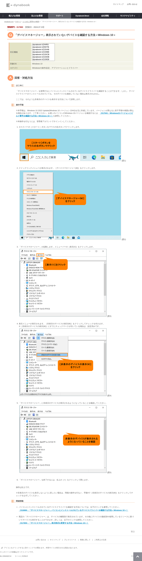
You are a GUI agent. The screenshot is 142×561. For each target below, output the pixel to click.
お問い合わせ (132, 4)
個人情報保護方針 (6, 556)
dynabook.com (8, 21)
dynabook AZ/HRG (43, 44)
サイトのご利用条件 (21, 556)
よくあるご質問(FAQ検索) (31, 21)
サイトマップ (118, 4)
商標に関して (85, 540)
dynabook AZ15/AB (43, 49)
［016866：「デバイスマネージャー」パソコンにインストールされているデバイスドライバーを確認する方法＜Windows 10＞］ (73, 510)
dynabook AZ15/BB (43, 52)
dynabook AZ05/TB (43, 47)
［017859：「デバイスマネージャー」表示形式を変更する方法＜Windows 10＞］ (54, 523)
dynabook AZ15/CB (43, 54)
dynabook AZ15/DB (43, 57)
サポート (18, 21)
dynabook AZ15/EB (43, 59)
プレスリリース (70, 540)
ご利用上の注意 (100, 540)
